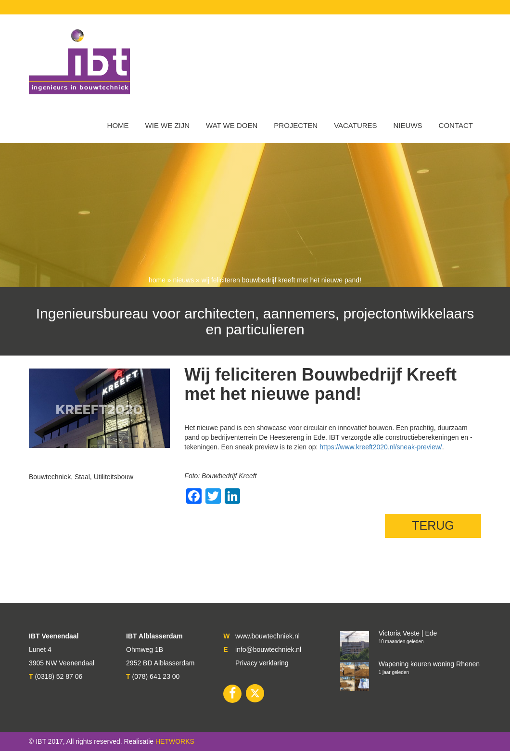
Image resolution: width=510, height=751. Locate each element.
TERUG (433, 525)
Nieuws (408, 125)
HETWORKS (174, 741)
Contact (456, 125)
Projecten (296, 125)
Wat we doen (231, 125)
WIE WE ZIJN (167, 125)
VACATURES (355, 125)
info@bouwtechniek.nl (268, 649)
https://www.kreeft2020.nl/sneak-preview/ (380, 447)
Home (118, 125)
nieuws (183, 280)
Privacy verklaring (261, 663)
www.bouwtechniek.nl (267, 636)
